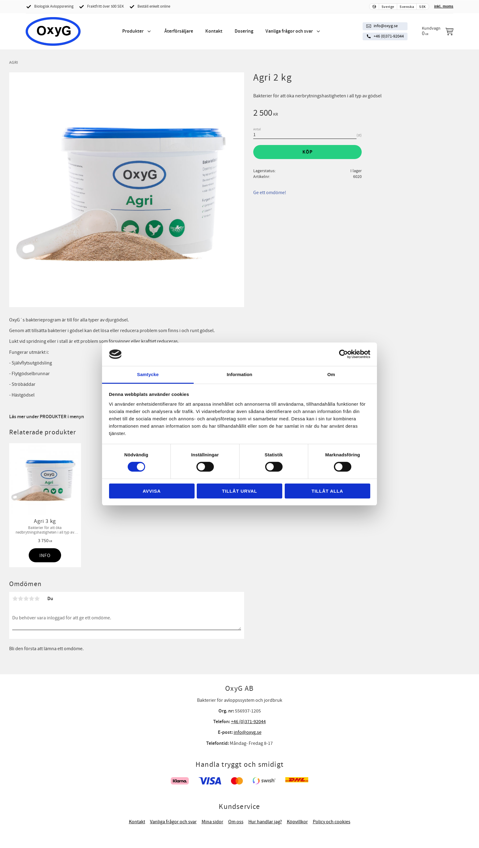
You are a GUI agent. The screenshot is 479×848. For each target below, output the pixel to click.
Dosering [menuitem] (244, 31)
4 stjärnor (31, 598)
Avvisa (152, 491)
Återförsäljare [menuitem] (178, 31)
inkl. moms (443, 6)
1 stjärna (15, 598)
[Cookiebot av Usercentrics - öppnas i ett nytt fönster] (343, 354)
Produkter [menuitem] (133, 31)
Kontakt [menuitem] (213, 31)
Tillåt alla (327, 491)
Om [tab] (331, 374)
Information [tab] (239, 374)
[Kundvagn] (437, 31)
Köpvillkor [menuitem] (297, 822)
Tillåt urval (239, 491)
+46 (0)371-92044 (389, 36)
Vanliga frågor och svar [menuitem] (289, 31)
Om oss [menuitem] (235, 822)
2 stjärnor (20, 598)
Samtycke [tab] (148, 374)
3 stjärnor (26, 598)
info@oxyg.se (386, 26)
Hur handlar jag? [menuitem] (265, 822)
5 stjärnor (37, 598)
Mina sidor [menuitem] (212, 822)
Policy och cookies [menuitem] (331, 822)
